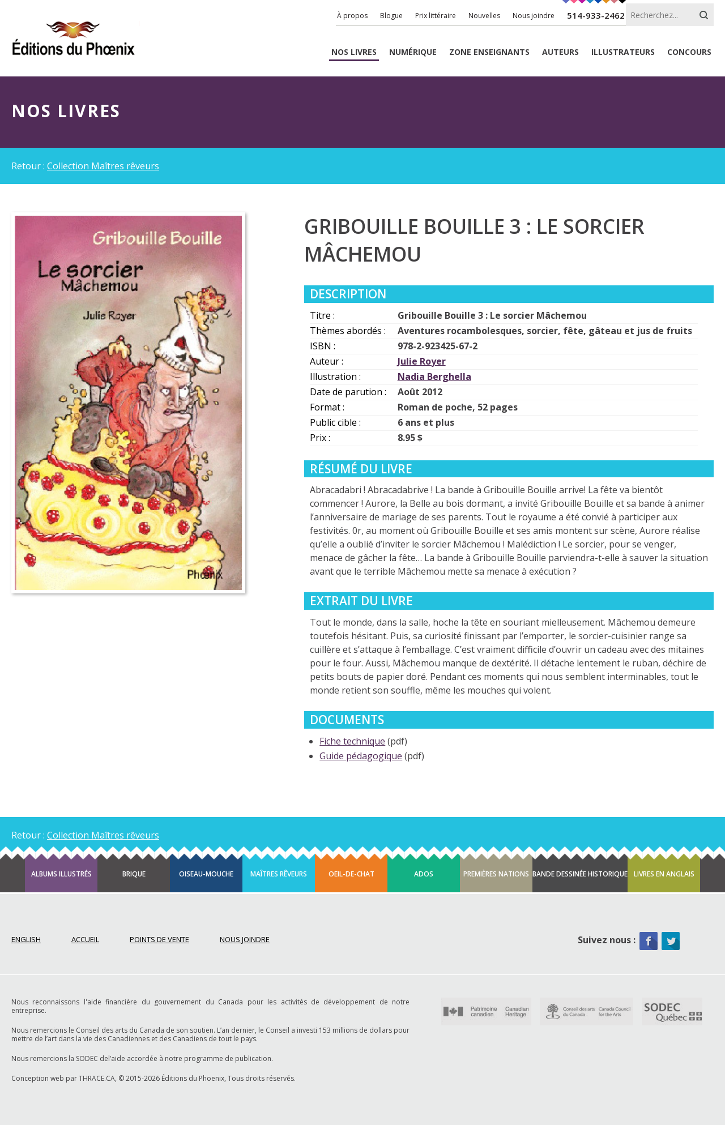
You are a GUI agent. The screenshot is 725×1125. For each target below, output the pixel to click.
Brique (134, 874)
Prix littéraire (435, 15)
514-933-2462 (596, 15)
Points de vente (159, 939)
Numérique (413, 52)
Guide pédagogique (360, 756)
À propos (352, 15)
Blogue (391, 15)
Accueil (85, 939)
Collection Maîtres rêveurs (103, 166)
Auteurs (560, 52)
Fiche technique (352, 741)
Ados (423, 874)
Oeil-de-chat (351, 874)
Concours (689, 52)
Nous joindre (534, 15)
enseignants (489, 52)
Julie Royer (422, 361)
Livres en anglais (664, 874)
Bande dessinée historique (580, 874)
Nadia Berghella (434, 376)
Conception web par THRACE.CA (63, 1078)
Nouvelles (484, 15)
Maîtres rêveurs (278, 874)
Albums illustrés (61, 874)
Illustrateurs (623, 52)
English (26, 939)
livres (354, 52)
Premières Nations (496, 874)
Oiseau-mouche (206, 874)
